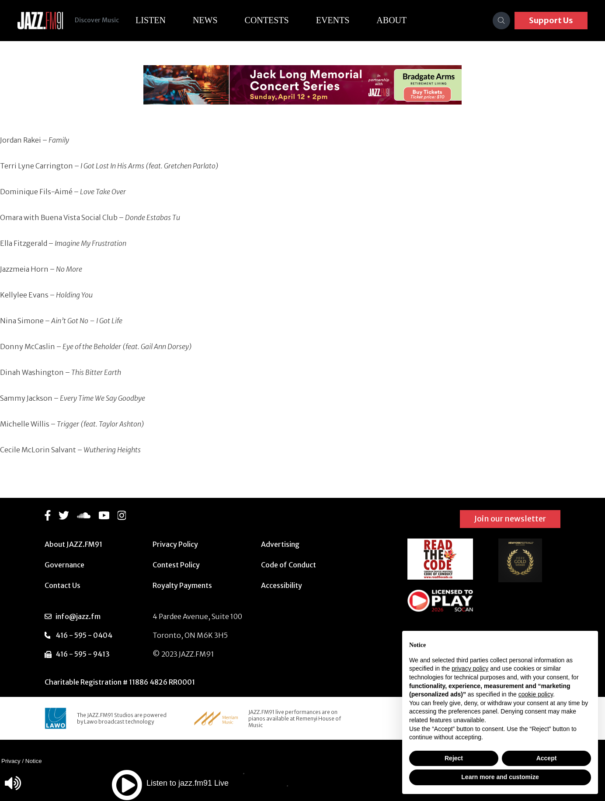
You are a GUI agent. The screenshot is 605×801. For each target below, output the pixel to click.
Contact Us (62, 585)
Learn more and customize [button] (500, 776)
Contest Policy (176, 564)
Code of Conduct (288, 564)
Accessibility (281, 585)
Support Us (551, 20)
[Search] (501, 20)
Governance (64, 564)
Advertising (280, 544)
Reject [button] (454, 758)
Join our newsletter (510, 519)
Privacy (11, 761)
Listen (153, 20)
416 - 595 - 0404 (84, 635)
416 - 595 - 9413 (83, 654)
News (207, 20)
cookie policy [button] (535, 694)
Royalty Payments (182, 585)
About (394, 20)
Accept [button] (546, 758)
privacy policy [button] (470, 668)
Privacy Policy (175, 544)
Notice (33, 761)
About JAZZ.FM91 (73, 544)
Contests (269, 20)
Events (335, 20)
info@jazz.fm (78, 616)
